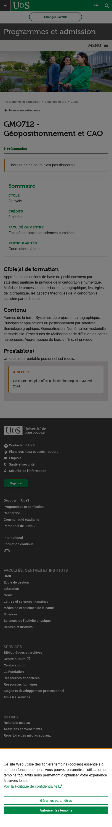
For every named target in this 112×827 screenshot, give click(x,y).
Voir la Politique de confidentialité (30, 786)
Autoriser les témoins (56, 810)
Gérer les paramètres (56, 800)
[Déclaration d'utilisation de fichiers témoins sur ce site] (56, 788)
